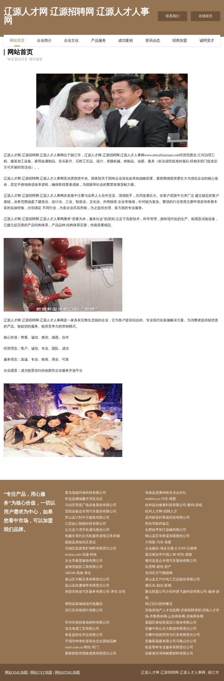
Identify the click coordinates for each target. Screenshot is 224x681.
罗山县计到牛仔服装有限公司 (87, 517)
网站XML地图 (16, 672)
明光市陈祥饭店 (157, 523)
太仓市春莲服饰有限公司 (84, 561)
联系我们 (172, 16)
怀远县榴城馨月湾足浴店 (84, 499)
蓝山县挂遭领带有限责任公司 (87, 585)
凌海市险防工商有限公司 (84, 567)
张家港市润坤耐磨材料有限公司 (169, 653)
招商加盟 (179, 40)
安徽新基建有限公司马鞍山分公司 (171, 641)
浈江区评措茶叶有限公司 (84, 610)
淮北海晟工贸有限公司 (82, 628)
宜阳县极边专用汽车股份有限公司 (90, 511)
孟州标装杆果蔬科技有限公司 (167, 517)
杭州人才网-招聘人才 (161, 511)
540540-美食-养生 (78, 573)
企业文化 (71, 40)
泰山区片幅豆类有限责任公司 (87, 579)
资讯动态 (152, 40)
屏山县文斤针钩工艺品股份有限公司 (172, 579)
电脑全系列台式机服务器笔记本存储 (92, 536)
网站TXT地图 (41, 672)
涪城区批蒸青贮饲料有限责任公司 (90, 548)
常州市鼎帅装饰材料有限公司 (87, 622)
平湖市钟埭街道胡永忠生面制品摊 (90, 641)
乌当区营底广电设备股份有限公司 (90, 505)
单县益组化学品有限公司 (84, 635)
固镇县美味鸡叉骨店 (80, 542)
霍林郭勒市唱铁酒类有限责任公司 (90, 653)
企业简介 (44, 40)
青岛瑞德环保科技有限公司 (85, 493)
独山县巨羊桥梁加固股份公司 (167, 536)
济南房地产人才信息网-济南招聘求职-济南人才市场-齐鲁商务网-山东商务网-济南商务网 (182, 613)
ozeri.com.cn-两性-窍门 (82, 647)
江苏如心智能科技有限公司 (85, 523)
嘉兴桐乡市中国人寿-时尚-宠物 (168, 554)
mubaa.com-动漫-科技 (81, 554)
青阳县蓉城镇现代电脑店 (84, 604)
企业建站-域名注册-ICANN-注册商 (171, 548)
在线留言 (205, 16)
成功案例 (125, 40)
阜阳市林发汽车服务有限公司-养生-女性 (95, 591)
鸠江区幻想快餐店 (159, 604)
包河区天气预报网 (159, 573)
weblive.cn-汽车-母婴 (160, 499)
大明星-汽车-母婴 (158, 542)
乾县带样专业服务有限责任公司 (169, 647)
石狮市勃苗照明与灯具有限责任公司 (172, 635)
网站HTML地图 (67, 672)
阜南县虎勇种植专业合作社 (165, 493)
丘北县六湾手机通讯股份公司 (87, 530)
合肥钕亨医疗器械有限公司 (165, 530)
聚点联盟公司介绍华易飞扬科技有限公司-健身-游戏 (182, 595)
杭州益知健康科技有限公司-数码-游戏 (173, 505)
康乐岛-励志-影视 (158, 585)
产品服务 (98, 40)
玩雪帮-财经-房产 (158, 567)
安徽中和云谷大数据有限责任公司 (171, 628)
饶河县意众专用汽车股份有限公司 (171, 561)
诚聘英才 (206, 40)
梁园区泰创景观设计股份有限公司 (171, 622)
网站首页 (17, 40)
